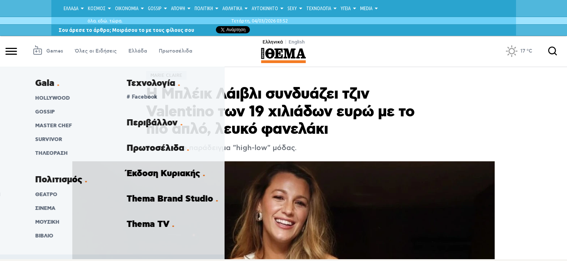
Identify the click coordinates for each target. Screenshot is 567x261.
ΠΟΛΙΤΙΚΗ (204, 8)
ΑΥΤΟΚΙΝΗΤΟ (265, 8)
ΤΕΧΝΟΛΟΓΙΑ (318, 8)
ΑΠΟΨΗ (178, 8)
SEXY (292, 8)
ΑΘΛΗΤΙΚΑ (232, 8)
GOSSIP (155, 8)
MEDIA (366, 8)
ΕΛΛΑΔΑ (71, 8)
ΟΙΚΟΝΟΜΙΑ (126, 8)
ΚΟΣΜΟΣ (97, 8)
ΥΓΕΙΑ (346, 8)
